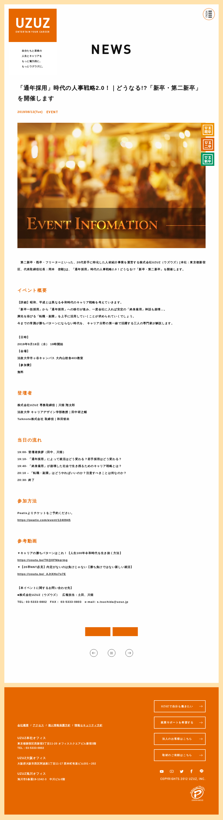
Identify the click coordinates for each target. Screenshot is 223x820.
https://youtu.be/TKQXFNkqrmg (42, 560)
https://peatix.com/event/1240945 (44, 520)
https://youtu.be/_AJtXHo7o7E (41, 574)
